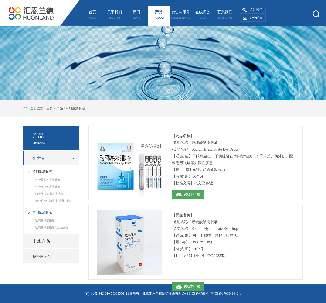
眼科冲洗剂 (41, 256)
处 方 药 (38, 158)
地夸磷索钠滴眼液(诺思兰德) (53, 200)
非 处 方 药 (41, 241)
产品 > (60, 108)
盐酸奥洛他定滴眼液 (47, 186)
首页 (49, 108)
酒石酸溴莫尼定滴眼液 (49, 193)
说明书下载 (192, 194)
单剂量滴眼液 (42, 212)
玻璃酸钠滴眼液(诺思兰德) (51, 227)
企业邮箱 (256, 18)
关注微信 (256, 9)
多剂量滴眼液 (42, 171)
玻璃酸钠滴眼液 (45, 220)
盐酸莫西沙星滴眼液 (47, 179)
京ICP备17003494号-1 (225, 293)
